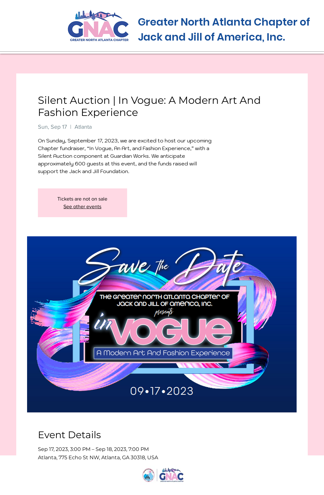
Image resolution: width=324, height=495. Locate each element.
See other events (82, 206)
